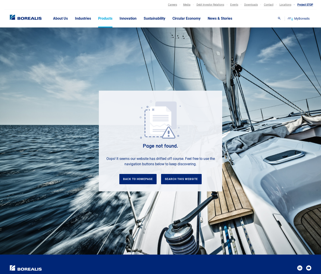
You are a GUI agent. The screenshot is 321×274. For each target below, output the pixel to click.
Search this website (181, 179)
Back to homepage (138, 179)
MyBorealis (299, 18)
